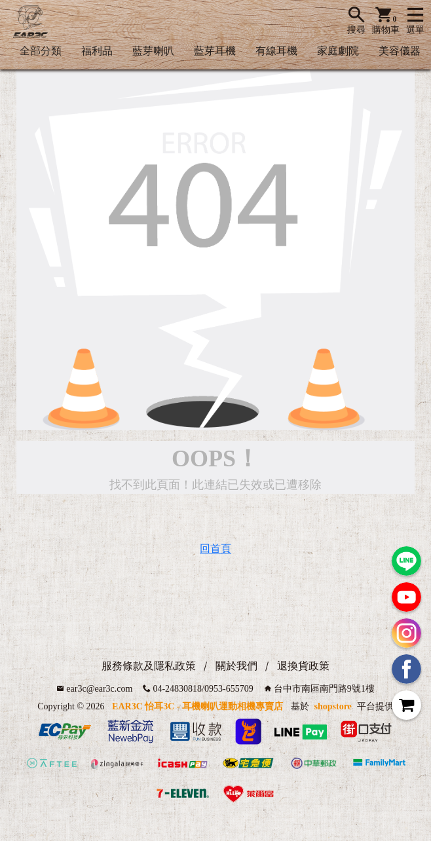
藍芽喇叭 (153, 50)
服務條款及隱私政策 (149, 665)
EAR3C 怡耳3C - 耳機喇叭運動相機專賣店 (197, 706)
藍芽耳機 (215, 50)
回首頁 (215, 548)
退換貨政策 (303, 665)
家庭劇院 (338, 50)
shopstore (333, 706)
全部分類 (41, 50)
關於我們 (236, 665)
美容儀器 (400, 50)
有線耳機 (276, 50)
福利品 (97, 50)
